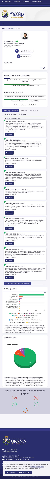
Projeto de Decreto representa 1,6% (28, 382)
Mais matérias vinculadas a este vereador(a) (17, 283)
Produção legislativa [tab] (11, 111)
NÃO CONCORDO (24, 473)
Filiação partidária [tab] (10, 114)
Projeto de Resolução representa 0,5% (28, 384)
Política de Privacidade (37, 466)
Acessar (9, 134)
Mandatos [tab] (34, 111)
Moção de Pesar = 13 (37, 329)
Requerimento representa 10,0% (14, 385)
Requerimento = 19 (10, 332)
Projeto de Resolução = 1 (35, 330)
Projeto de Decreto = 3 (11, 330)
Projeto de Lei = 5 (23, 330)
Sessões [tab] (24, 111)
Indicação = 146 (18, 327)
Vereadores (10, 28)
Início (3, 28)
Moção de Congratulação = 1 (22, 329)
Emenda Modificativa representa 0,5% (26, 377)
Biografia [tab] (22, 114)
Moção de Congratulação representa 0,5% (27, 380)
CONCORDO (10, 473)
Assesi (19, 476)
